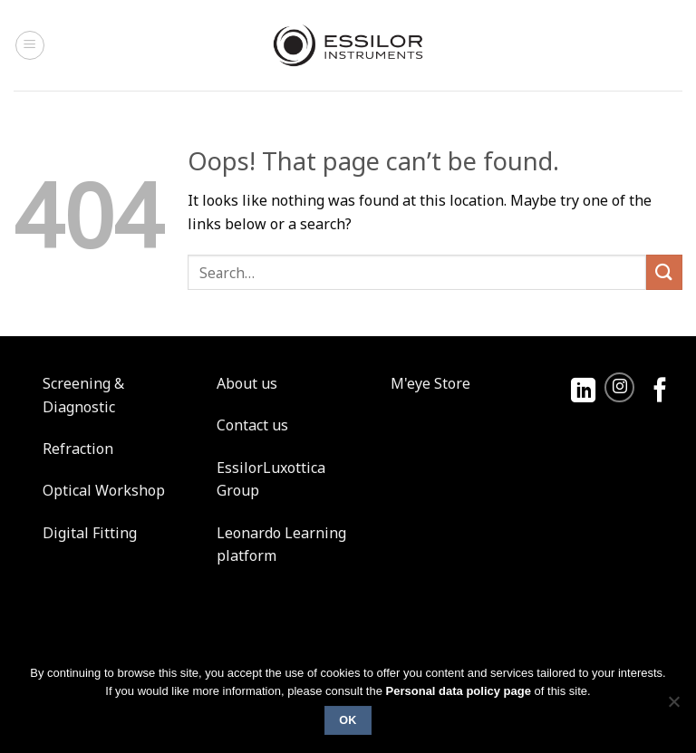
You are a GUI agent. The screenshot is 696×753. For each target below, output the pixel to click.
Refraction (78, 449)
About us (247, 383)
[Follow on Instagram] (619, 387)
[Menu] (29, 45)
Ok (348, 720)
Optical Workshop (104, 490)
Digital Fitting (90, 533)
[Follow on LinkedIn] (583, 392)
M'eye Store (430, 383)
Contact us (252, 425)
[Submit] (664, 272)
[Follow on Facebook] (660, 392)
